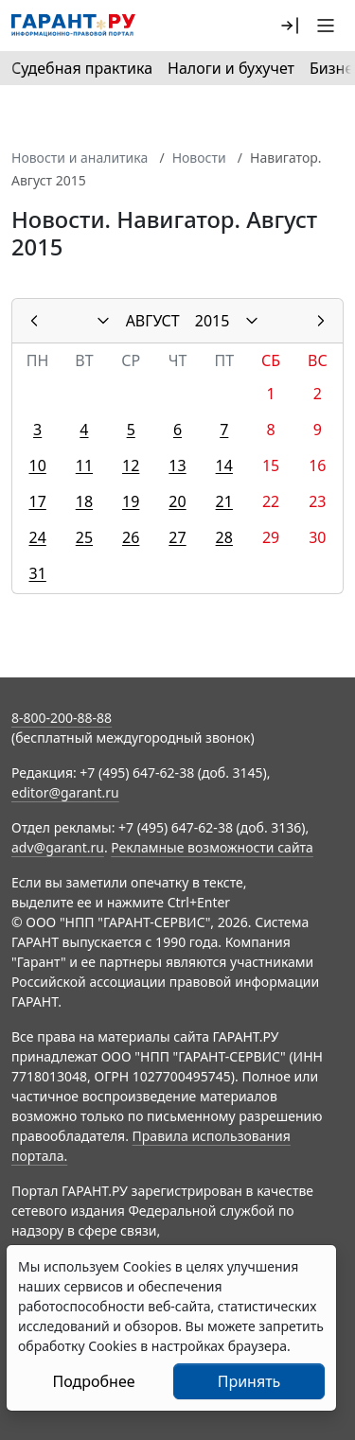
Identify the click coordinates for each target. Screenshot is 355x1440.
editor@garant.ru (65, 792)
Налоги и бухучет (231, 68)
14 (224, 465)
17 (36, 501)
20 (177, 501)
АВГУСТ (153, 320)
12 (130, 465)
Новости (199, 158)
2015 (212, 320)
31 (36, 573)
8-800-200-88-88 (61, 718)
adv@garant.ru (57, 847)
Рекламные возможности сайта (212, 847)
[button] (290, 26)
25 (84, 537)
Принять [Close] (249, 1381)
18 (84, 501)
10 (36, 465)
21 (224, 501)
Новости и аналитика (79, 158)
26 (130, 537)
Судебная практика (81, 68)
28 (224, 537)
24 (36, 537)
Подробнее (93, 1381)
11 (84, 465)
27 (177, 537)
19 (130, 501)
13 (177, 465)
